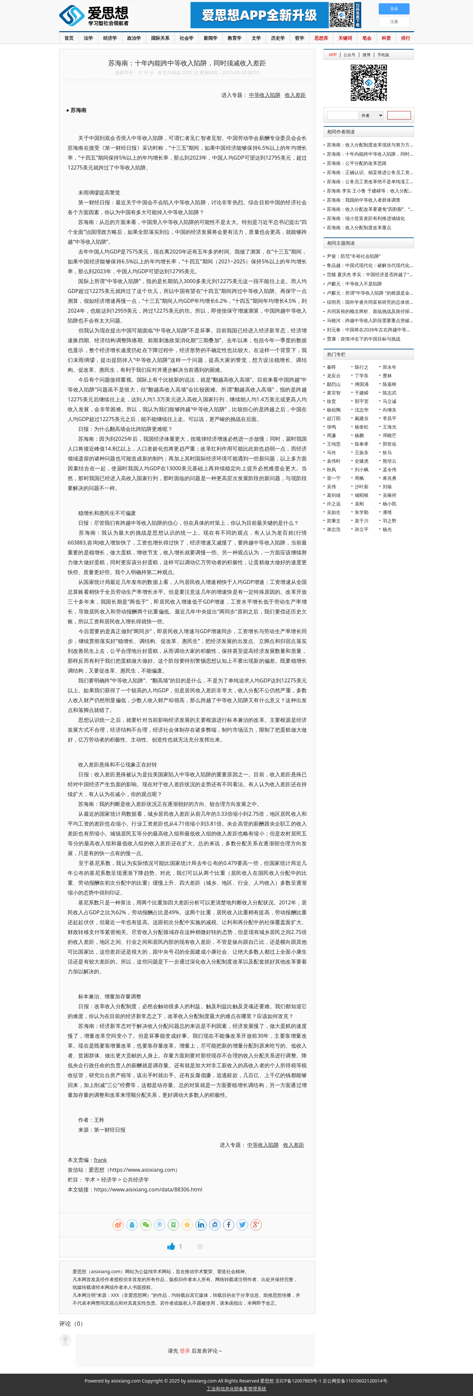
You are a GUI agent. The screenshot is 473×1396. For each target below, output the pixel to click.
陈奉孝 (362, 444)
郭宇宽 (362, 401)
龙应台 (334, 375)
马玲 (331, 452)
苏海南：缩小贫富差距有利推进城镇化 (366, 218)
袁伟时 (334, 461)
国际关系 (160, 38)
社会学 (186, 38)
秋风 (331, 469)
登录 (185, 1350)
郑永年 (389, 367)
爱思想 (111, 16)
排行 (405, 38)
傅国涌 (362, 384)
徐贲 (331, 401)
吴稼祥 (389, 495)
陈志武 (389, 392)
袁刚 (359, 503)
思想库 (321, 38)
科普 (386, 38)
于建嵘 (362, 392)
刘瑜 (387, 486)
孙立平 (362, 529)
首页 (69, 38)
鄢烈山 (334, 384)
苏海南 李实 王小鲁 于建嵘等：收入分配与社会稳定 (379, 191)
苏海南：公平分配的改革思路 (357, 163)
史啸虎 (362, 461)
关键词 (345, 38)
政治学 (134, 38)
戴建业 (362, 418)
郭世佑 (389, 444)
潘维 (387, 512)
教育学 (234, 38)
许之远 (334, 503)
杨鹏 (359, 435)
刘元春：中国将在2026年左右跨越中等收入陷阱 (376, 329)
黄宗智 (334, 392)
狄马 (387, 452)
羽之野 (389, 521)
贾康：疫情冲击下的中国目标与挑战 (363, 339)
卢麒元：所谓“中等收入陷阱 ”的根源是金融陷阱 (375, 293)
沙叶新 (362, 486)
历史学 (278, 38)
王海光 (389, 427)
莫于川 (362, 521)
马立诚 (389, 401)
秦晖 (331, 367)
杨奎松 (362, 427)
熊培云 (389, 461)
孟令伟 (389, 469)
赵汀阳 (334, 418)
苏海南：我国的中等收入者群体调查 (363, 200)
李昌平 (389, 418)
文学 (256, 38)
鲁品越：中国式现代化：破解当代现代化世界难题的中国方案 (389, 265)
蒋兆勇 (389, 478)
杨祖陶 (334, 410)
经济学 (110, 38)
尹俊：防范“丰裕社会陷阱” (354, 256)
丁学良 (362, 375)
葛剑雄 (334, 495)
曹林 (387, 375)
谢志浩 (334, 529)
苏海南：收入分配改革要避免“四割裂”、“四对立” (376, 209)
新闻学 (210, 38)
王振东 (362, 452)
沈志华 (362, 410)
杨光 (387, 529)
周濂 (331, 435)
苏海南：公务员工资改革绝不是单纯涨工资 (370, 181)
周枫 (359, 478)
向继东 (389, 410)
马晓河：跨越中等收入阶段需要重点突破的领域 (375, 320)
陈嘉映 (389, 384)
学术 (90, 1179)
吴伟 (331, 486)
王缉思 (334, 444)
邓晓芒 (389, 435)
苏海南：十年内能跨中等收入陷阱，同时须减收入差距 (382, 154)
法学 (88, 38)
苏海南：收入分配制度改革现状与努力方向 (370, 145)
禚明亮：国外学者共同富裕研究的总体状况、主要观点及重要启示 (393, 302)
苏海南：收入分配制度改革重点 (359, 227)
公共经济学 (136, 1179)
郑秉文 (334, 521)
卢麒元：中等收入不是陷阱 (354, 283)
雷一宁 (334, 478)
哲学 (299, 38)
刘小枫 (362, 469)
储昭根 (362, 495)
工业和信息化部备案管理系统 (236, 1388)
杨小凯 (389, 503)
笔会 (367, 38)
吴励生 (334, 512)
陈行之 (362, 367)
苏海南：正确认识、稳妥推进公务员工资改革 (373, 172)
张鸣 (331, 427)
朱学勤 (362, 512)
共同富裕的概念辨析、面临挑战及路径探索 (370, 311)
